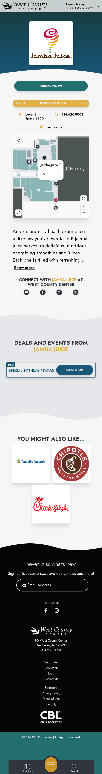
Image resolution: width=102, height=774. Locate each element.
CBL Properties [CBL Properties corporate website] (42, 737)
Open (51, 103)
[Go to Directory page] (27, 768)
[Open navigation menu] (51, 765)
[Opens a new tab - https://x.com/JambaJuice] (59, 292)
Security (51, 704)
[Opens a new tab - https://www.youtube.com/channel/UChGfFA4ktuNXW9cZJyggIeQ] (26, 292)
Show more (24, 268)
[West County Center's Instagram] (57, 610)
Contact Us (51, 679)
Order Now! (51, 86)
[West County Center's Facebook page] (47, 610)
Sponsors (51, 687)
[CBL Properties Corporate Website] (51, 717)
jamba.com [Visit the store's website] (54, 127)
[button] (82, 6)
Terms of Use (51, 699)
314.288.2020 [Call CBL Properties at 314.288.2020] (51, 650)
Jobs (51, 673)
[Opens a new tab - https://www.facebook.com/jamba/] (43, 292)
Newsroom (51, 668)
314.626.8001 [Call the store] (72, 114)
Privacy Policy (51, 693)
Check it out (74, 370)
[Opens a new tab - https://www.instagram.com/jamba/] (75, 292)
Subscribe (51, 662)
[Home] (26, 6)
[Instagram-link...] (30, 463)
